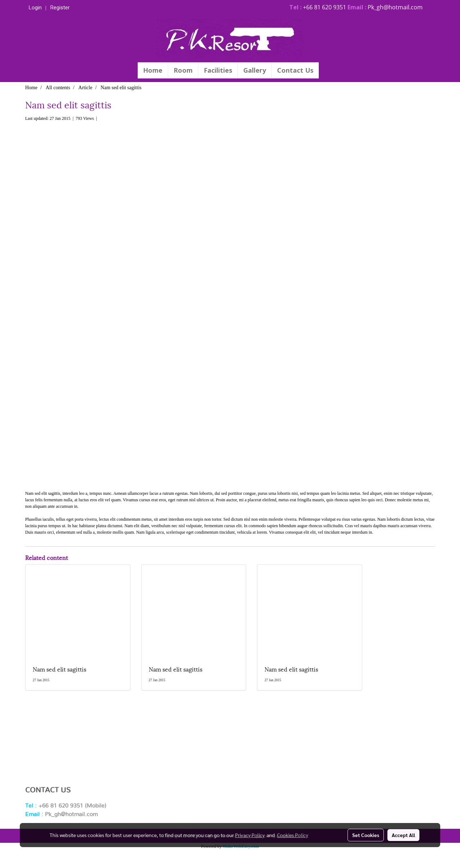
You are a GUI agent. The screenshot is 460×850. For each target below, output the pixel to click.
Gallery (254, 70)
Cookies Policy (292, 835)
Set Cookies (365, 835)
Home (152, 70)
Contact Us (295, 70)
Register (60, 7)
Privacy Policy (249, 835)
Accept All (403, 835)
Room (183, 70)
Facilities (218, 70)
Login (35, 7)
